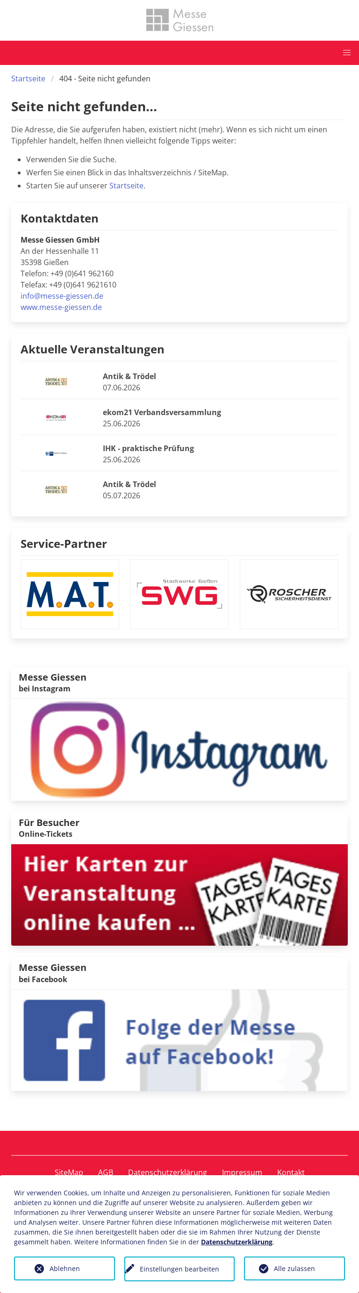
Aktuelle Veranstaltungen (93, 349)
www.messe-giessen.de (61, 307)
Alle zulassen (294, 1268)
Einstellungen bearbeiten (179, 1268)
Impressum (242, 1172)
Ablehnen (65, 1268)
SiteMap (69, 1172)
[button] (347, 53)
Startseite (28, 78)
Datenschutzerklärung (167, 1172)
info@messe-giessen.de (62, 296)
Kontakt (291, 1172)
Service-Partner (64, 543)
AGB (105, 1172)
